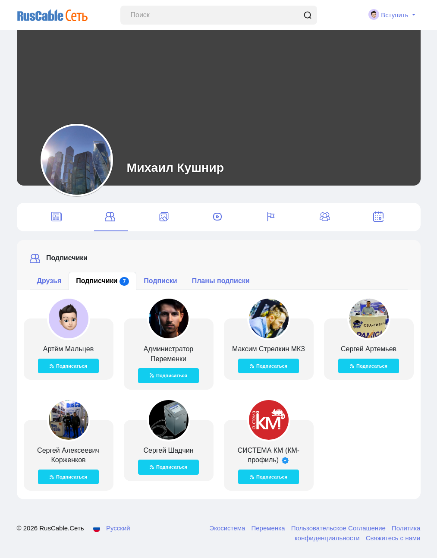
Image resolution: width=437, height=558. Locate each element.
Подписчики (102, 281)
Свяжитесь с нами (393, 538)
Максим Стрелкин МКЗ (268, 349)
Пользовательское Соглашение (339, 528)
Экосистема (228, 528)
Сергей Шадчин (168, 450)
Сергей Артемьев (368, 349)
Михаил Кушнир (175, 167)
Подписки (160, 280)
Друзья (49, 280)
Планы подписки (221, 280)
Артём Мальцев (68, 349)
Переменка (269, 528)
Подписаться (68, 366)
